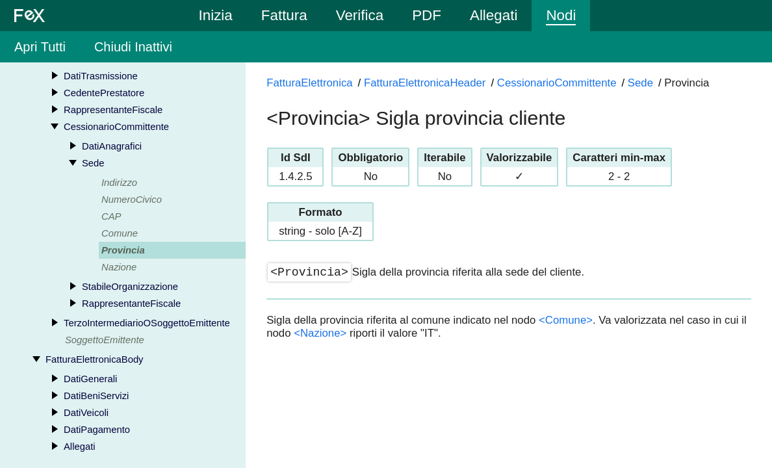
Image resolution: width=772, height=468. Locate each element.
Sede (93, 163)
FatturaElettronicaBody (94, 359)
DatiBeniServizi (96, 396)
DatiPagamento (97, 429)
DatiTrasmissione (101, 76)
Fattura (284, 15)
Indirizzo (119, 182)
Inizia (216, 15)
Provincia (123, 250)
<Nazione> (320, 333)
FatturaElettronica (309, 83)
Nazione (118, 267)
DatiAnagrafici (112, 146)
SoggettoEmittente (104, 340)
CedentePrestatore (104, 93)
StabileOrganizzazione (130, 286)
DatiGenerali (90, 379)
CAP (111, 216)
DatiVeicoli (86, 413)
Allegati (493, 15)
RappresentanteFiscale (113, 110)
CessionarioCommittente (116, 127)
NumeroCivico (131, 199)
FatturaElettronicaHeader (425, 83)
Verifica (359, 15)
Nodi (561, 15)
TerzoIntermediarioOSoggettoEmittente (147, 323)
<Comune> (566, 320)
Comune (119, 233)
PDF (426, 15)
